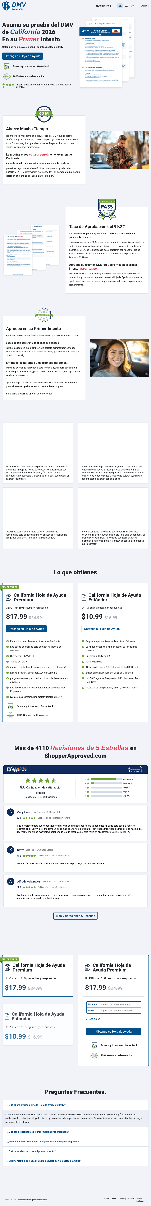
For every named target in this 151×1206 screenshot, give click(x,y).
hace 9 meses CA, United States (47, 812)
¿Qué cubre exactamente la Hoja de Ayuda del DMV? (36, 1105)
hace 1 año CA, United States (39, 850)
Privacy (123, 1198)
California (105, 5)
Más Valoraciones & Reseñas (75, 916)
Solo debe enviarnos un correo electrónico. (29, 393)
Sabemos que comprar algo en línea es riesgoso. (33, 342)
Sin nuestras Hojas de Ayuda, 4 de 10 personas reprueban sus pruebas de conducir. (102, 235)
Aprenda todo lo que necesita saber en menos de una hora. (38, 163)
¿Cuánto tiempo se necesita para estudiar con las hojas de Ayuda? (44, 1161)
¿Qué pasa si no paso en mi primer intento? (31, 1151)
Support (131, 1198)
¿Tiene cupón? (93, 1019)
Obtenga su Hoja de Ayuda (22, 56)
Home (106, 1198)
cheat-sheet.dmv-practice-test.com (32, 1200)
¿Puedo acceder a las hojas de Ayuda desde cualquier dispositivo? (44, 1141)
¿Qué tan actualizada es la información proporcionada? (38, 1131)
